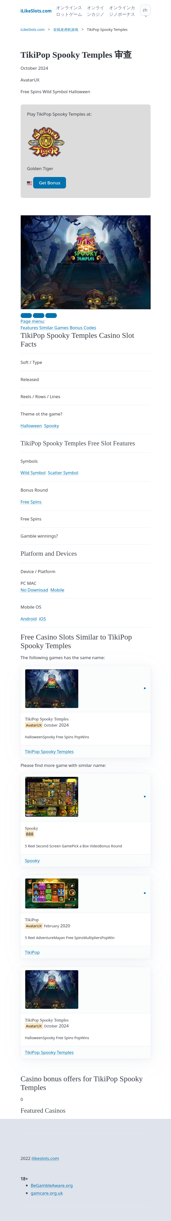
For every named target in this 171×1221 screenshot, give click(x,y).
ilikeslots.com (45, 1158)
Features (29, 327)
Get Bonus (49, 183)
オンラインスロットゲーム (69, 11)
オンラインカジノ (95, 11)
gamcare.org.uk (47, 1193)
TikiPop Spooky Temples (49, 751)
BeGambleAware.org (52, 1185)
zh (145, 10)
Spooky (32, 860)
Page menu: (33, 321)
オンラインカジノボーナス (122, 11)
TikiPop (32, 952)
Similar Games (54, 327)
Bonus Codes (83, 327)
